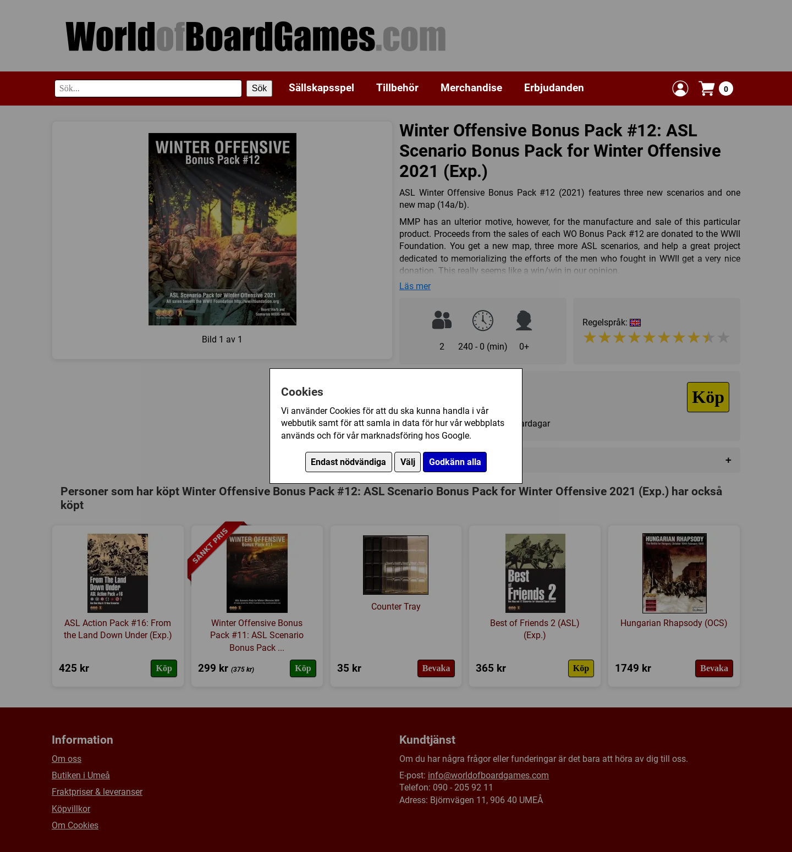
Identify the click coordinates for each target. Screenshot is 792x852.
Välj (407, 462)
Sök (259, 88)
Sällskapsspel (321, 87)
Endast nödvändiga (348, 462)
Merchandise (471, 87)
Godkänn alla (455, 462)
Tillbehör (397, 87)
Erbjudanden (554, 87)
